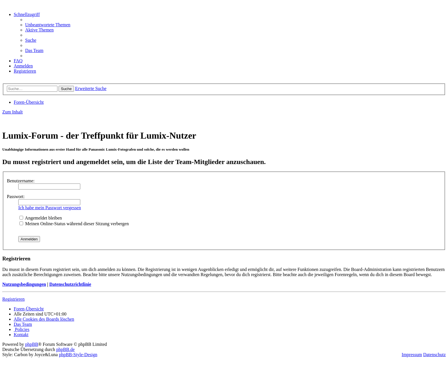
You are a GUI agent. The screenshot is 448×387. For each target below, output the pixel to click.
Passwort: (16, 196)
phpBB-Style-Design (78, 354)
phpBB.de (65, 349)
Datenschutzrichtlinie (70, 284)
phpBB (31, 344)
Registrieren (13, 299)
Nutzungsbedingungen (24, 284)
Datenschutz (434, 354)
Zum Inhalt (12, 111)
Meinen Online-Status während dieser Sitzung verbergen (74, 223)
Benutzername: (21, 180)
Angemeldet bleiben (40, 218)
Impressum (412, 354)
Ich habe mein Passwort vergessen (49, 207)
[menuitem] (47, 24)
